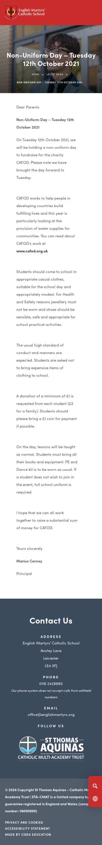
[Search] (95, 786)
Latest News (55, 74)
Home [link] (35, 74)
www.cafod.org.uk (32, 250)
